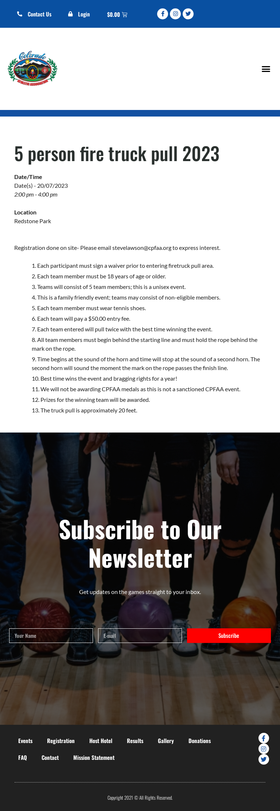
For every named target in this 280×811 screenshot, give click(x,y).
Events (25, 740)
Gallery (166, 740)
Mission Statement (93, 757)
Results (135, 740)
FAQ (22, 757)
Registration (61, 740)
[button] (266, 69)
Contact (50, 757)
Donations (199, 740)
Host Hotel (100, 740)
